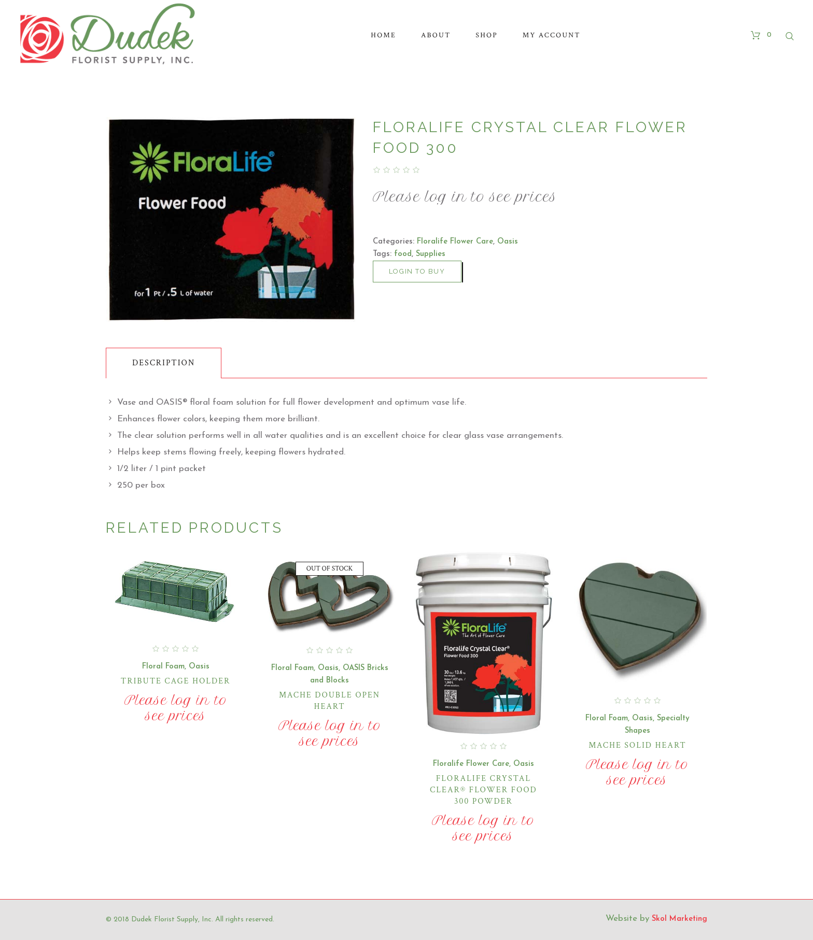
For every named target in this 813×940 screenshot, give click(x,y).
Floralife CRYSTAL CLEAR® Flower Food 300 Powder (483, 790)
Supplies (430, 254)
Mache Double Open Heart (329, 701)
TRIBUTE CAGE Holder (175, 681)
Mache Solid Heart (637, 745)
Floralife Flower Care (455, 242)
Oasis (507, 242)
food (403, 254)
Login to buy (417, 271)
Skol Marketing (679, 919)
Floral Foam (163, 667)
